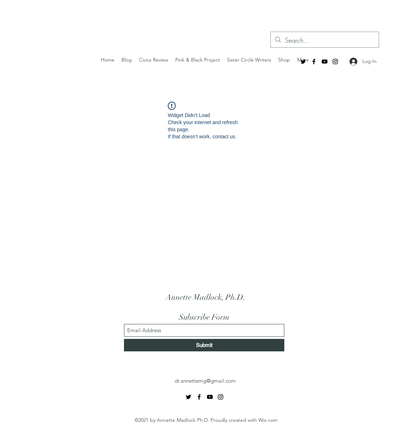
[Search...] (324, 40)
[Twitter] (303, 61)
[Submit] (204, 345)
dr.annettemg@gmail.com (205, 380)
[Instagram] (335, 61)
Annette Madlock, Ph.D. (205, 297)
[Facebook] (313, 61)
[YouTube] (324, 61)
